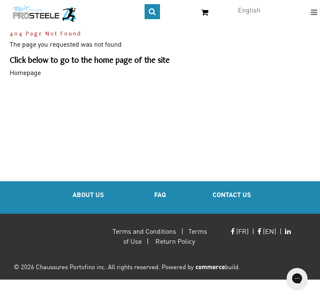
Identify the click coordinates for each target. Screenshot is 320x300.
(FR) (240, 231)
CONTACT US (231, 194)
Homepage (25, 72)
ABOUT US (88, 194)
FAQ (160, 194)
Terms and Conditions (144, 231)
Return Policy (175, 241)
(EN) (267, 231)
